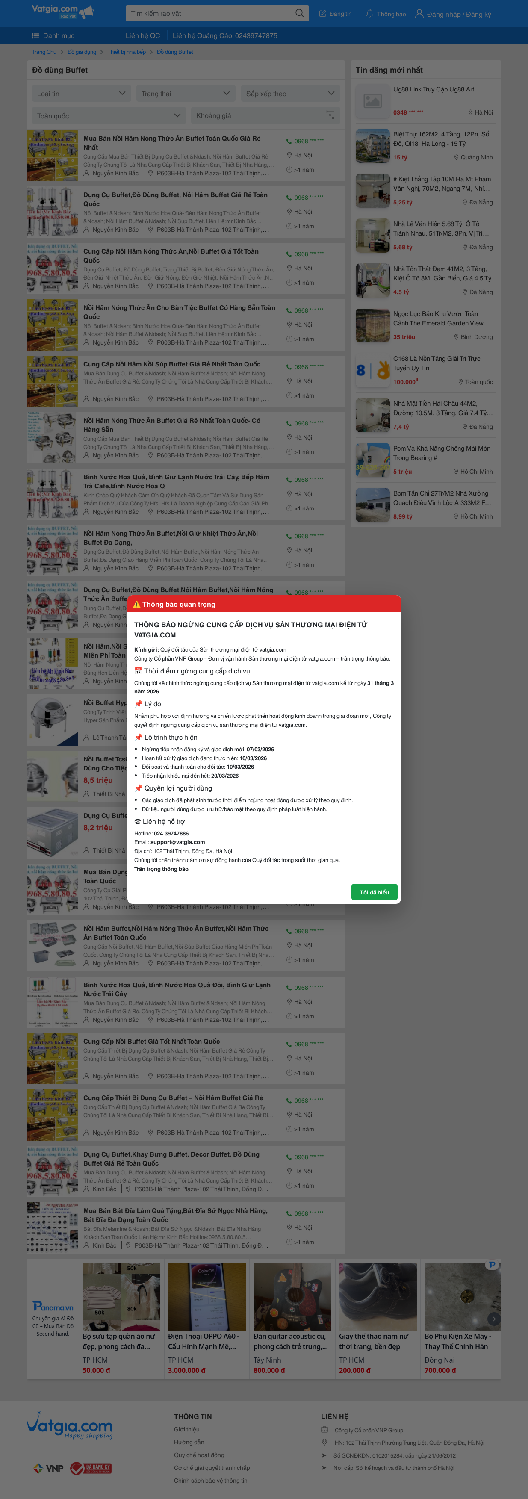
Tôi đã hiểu (374, 892)
